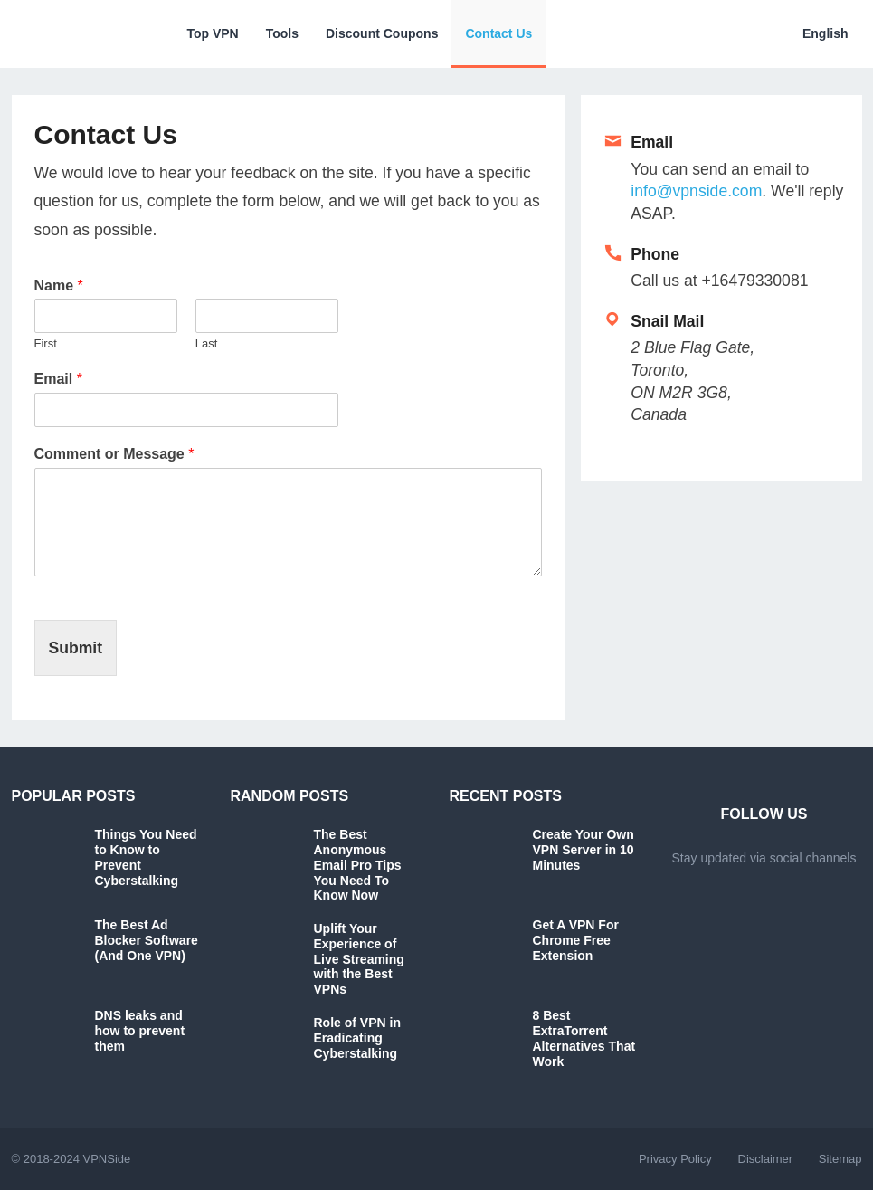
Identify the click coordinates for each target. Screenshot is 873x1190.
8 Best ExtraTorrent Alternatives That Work (584, 1038)
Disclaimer (765, 1159)
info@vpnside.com (696, 191)
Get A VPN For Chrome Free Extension (576, 940)
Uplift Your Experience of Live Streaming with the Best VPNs (359, 958)
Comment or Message (114, 454)
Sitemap (840, 1159)
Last (206, 343)
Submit (76, 648)
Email (58, 378)
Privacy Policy (675, 1159)
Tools (282, 33)
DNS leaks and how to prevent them (140, 1030)
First (45, 343)
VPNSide (106, 1159)
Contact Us (498, 33)
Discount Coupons (382, 33)
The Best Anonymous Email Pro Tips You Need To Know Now (358, 864)
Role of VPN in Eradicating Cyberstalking (357, 1038)
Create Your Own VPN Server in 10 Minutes (583, 849)
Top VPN (212, 33)
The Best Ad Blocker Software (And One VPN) (146, 940)
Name (58, 285)
